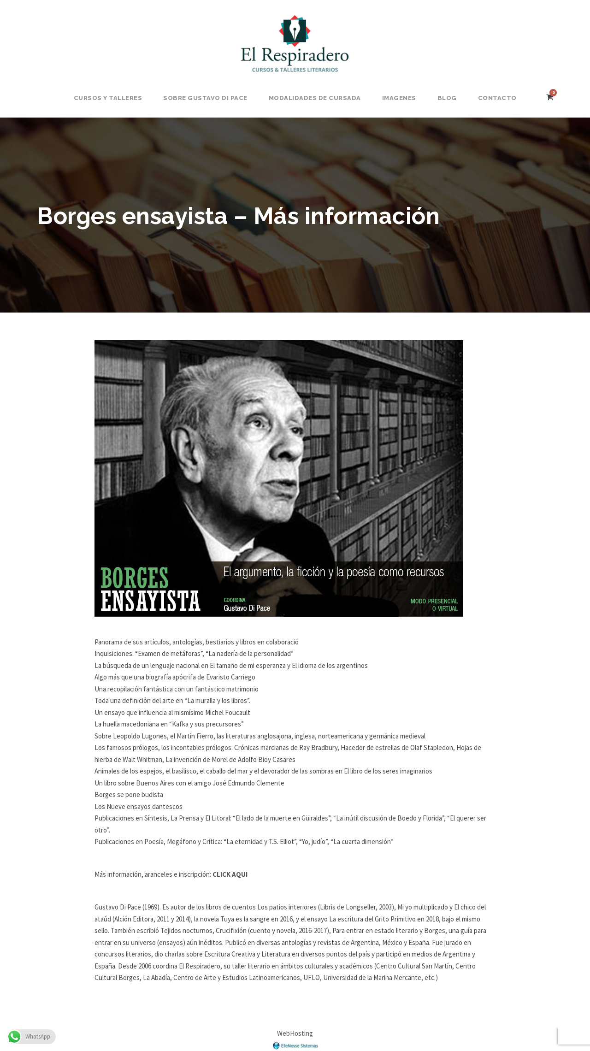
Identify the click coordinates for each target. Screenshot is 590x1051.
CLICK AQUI (230, 874)
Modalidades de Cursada (315, 97)
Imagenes (399, 97)
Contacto (497, 97)
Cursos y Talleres (108, 97)
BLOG (447, 97)
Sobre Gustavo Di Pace (205, 97)
